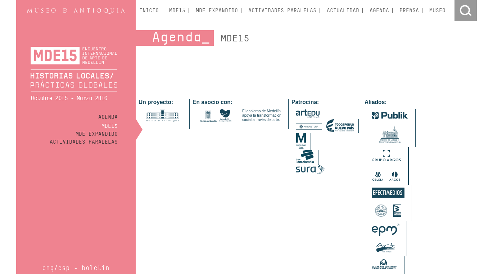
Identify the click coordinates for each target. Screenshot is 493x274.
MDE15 (109, 126)
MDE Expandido (97, 134)
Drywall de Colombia (172, 239)
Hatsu (177, 244)
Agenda (108, 117)
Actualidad (343, 10)
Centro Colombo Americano (359, 239)
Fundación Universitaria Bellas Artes (345, 244)
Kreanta (194, 244)
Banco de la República (307, 239)
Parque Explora (300, 249)
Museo (437, 10)
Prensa (409, 10)
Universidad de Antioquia (359, 249)
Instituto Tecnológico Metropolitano (417, 244)
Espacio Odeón (153, 244)
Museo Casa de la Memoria (255, 249)
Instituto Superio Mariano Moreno (170, 249)
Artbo (144, 239)
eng (48, 267)
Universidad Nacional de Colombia (419, 249)
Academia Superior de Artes (255, 239)
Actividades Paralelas (84, 142)
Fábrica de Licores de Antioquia (169, 254)
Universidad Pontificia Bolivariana (261, 254)
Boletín (95, 267)
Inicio (149, 10)
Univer (324, 249)
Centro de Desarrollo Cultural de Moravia (268, 244)
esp (64, 267)
